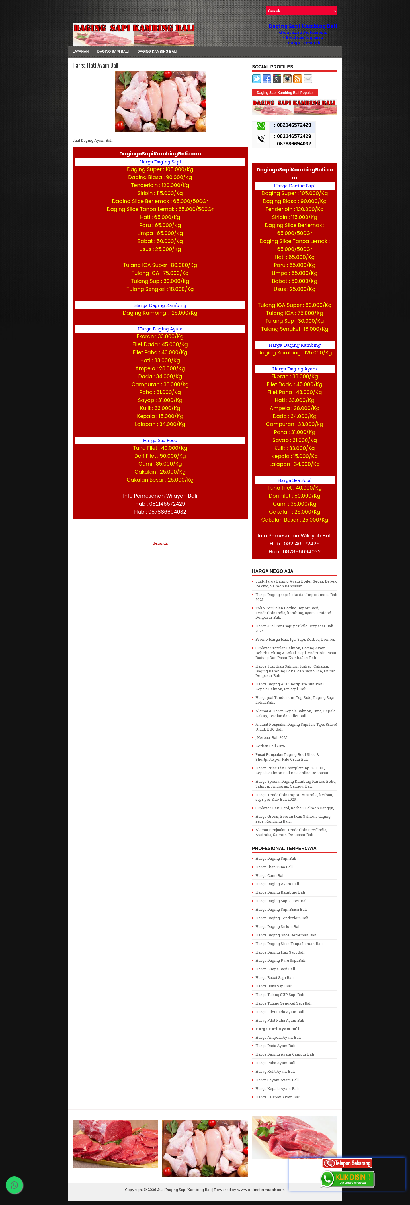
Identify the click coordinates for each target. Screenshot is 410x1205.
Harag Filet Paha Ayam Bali (279, 1020)
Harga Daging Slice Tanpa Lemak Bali (289, 943)
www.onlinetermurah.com (261, 1189)
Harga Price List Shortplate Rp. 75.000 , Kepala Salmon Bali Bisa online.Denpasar (292, 770)
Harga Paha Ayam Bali (275, 1062)
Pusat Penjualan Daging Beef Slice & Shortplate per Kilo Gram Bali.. (287, 757)
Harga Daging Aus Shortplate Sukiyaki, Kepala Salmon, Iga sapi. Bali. (290, 686)
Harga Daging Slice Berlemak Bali (285, 935)
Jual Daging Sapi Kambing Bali (184, 1189)
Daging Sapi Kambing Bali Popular (285, 93)
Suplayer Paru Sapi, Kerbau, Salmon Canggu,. (295, 807)
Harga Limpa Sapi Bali (275, 968)
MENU (77, 10)
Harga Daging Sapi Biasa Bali (281, 909)
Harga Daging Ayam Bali (277, 883)
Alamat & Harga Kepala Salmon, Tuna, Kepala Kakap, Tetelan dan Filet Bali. (295, 713)
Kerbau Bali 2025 (270, 745)
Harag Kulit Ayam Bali (275, 1071)
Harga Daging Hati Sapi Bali (279, 952)
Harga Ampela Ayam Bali (278, 1037)
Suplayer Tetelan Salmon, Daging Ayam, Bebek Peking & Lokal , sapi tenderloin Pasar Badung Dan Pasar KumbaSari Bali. (296, 652)
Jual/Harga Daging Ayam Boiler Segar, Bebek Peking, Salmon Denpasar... (296, 584)
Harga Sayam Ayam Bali (277, 1079)
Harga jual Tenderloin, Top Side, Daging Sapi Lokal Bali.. (294, 700)
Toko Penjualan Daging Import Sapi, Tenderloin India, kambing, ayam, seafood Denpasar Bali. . (293, 612)
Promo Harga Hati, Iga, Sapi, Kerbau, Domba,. (295, 639)
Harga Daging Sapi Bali (275, 858)
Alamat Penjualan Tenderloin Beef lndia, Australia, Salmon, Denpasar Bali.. (291, 832)
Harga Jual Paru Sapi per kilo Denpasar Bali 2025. (294, 628)
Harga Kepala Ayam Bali (277, 1088)
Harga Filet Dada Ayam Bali (279, 1011)
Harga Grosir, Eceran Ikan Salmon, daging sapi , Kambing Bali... (293, 819)
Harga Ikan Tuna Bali (274, 866)
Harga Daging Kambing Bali (280, 892)
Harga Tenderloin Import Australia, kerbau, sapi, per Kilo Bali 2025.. (294, 797)
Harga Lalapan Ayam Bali (277, 1096)
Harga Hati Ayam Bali (95, 65)
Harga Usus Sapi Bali (273, 986)
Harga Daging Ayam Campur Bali (284, 1054)
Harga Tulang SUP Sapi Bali (279, 994)
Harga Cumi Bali (269, 875)
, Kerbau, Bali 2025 (271, 737)
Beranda (160, 543)
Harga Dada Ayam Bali (275, 1045)
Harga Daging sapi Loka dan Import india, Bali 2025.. (296, 597)
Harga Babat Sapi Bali (274, 977)
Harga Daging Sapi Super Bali (281, 900)
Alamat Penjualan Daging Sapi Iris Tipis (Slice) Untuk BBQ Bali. (296, 727)
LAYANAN (97, 10)
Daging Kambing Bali (167, 10)
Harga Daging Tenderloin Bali (281, 917)
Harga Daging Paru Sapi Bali (280, 960)
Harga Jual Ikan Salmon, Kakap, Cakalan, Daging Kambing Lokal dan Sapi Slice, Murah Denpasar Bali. (295, 671)
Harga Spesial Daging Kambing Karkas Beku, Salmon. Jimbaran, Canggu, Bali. (295, 784)
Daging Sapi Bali (127, 10)
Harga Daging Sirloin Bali (277, 926)
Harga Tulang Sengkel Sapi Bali (283, 1003)
